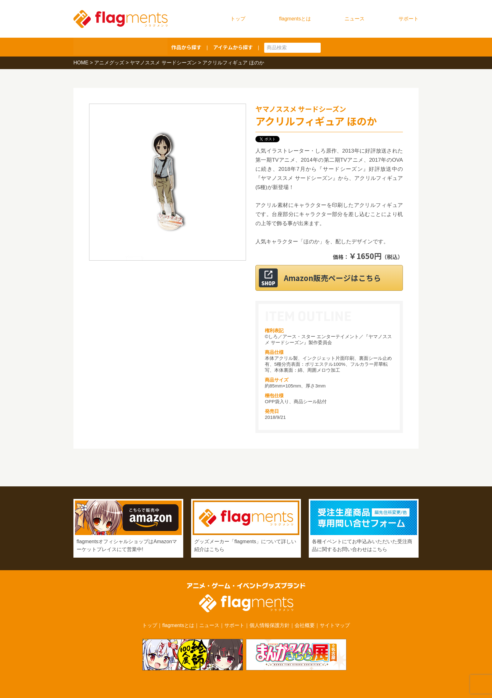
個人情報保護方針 (269, 625)
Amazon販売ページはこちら (337, 278)
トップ (237, 18)
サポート (408, 18)
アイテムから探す (233, 47)
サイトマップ (335, 625)
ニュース (355, 18)
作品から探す (186, 47)
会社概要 (305, 625)
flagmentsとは (295, 18)
